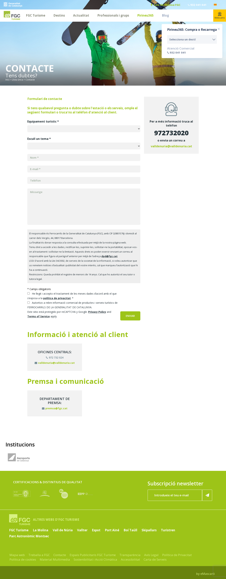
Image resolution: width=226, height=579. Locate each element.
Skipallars (149, 530)
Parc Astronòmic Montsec (29, 536)
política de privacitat (57, 298)
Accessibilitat (130, 559)
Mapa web (17, 555)
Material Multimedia (55, 559)
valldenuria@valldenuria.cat (171, 146)
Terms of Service (38, 316)
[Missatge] (83, 206)
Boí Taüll (130, 530)
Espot (96, 530)
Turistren (168, 530)
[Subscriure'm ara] (207, 495)
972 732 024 (54, 357)
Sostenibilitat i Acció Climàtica (95, 559)
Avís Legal (151, 555)
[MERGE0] (83, 169)
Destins (59, 15)
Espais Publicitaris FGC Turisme (93, 555)
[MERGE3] (83, 180)
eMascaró (207, 574)
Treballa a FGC (39, 555)
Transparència (130, 555)
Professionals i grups (113, 15)
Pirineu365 (145, 15)
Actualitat (81, 15)
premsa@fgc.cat (54, 408)
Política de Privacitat (177, 555)
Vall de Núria (63, 530)
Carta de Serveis (155, 559)
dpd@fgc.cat (109, 256)
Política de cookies (22, 559)
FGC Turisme (35, 15)
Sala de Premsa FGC (165, 5)
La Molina (40, 530)
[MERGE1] (83, 157)
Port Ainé (112, 530)
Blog (165, 15)
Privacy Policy (97, 312)
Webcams (220, 15)
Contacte (59, 555)
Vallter (82, 530)
